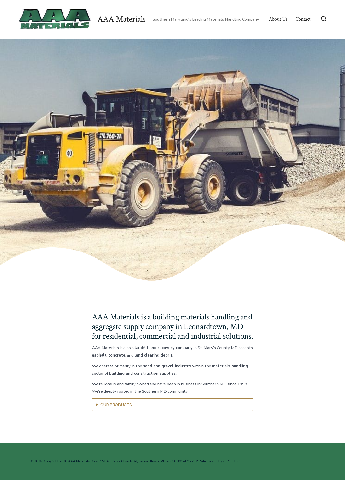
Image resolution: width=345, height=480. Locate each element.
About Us (278, 19)
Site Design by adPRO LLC (220, 461)
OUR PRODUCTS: (116, 404)
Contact (302, 19)
